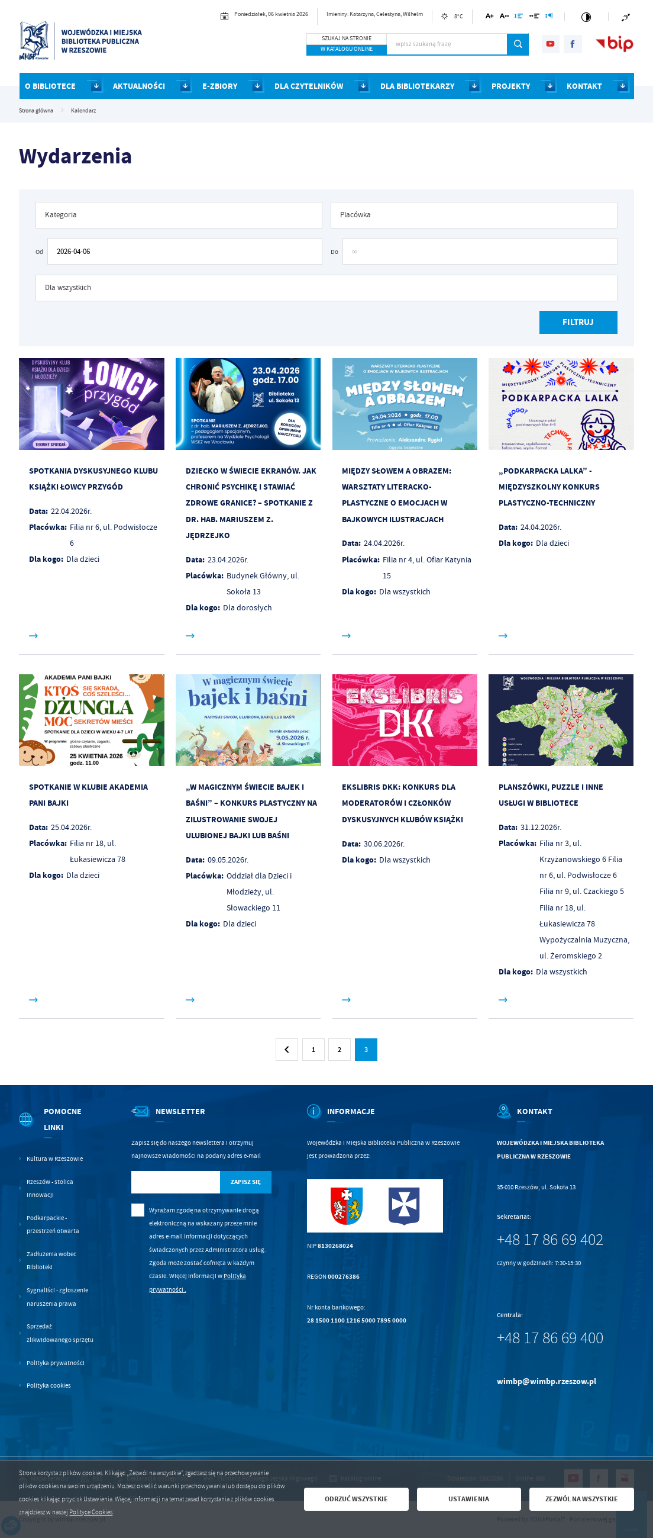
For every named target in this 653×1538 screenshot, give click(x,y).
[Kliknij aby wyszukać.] (518, 44)
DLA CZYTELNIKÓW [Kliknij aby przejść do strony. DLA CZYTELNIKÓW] (308, 86)
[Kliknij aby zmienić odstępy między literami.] (504, 18)
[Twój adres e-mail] (175, 1182)
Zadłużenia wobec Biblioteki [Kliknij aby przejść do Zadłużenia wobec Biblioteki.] (51, 1260)
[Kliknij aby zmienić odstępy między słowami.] (534, 18)
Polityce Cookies (90, 1512)
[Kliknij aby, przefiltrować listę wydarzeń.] (578, 322)
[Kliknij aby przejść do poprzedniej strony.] (287, 1049)
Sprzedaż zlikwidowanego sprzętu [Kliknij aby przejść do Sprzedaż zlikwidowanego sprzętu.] (60, 1332)
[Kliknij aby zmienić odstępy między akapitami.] (549, 18)
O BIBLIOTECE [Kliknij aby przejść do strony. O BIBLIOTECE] (50, 86)
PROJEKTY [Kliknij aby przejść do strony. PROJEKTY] (511, 86)
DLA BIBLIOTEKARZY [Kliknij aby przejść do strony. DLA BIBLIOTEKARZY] (417, 86)
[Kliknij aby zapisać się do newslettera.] (245, 1182)
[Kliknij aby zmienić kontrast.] (587, 16)
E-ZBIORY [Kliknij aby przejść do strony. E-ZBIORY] (219, 86)
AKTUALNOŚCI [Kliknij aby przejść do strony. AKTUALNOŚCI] (139, 86)
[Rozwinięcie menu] (57, 1127)
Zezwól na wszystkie (581, 1499)
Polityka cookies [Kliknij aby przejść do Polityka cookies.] (49, 1385)
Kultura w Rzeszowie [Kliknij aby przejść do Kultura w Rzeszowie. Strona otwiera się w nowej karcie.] (55, 1158)
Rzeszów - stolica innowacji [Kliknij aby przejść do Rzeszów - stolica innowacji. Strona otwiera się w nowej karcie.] (50, 1188)
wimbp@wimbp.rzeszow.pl (546, 1381)
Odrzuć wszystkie (356, 1499)
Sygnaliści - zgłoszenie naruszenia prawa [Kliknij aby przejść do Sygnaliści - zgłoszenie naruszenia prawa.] (57, 1296)
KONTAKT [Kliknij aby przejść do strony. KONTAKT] (584, 86)
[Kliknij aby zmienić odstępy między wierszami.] (519, 18)
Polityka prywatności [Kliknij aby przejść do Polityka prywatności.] (56, 1363)
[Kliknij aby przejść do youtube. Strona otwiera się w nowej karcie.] (551, 44)
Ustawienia (468, 1499)
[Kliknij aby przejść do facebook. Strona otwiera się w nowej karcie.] (573, 44)
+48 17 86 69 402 (550, 1240)
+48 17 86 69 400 (550, 1338)
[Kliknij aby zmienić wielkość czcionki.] (489, 18)
